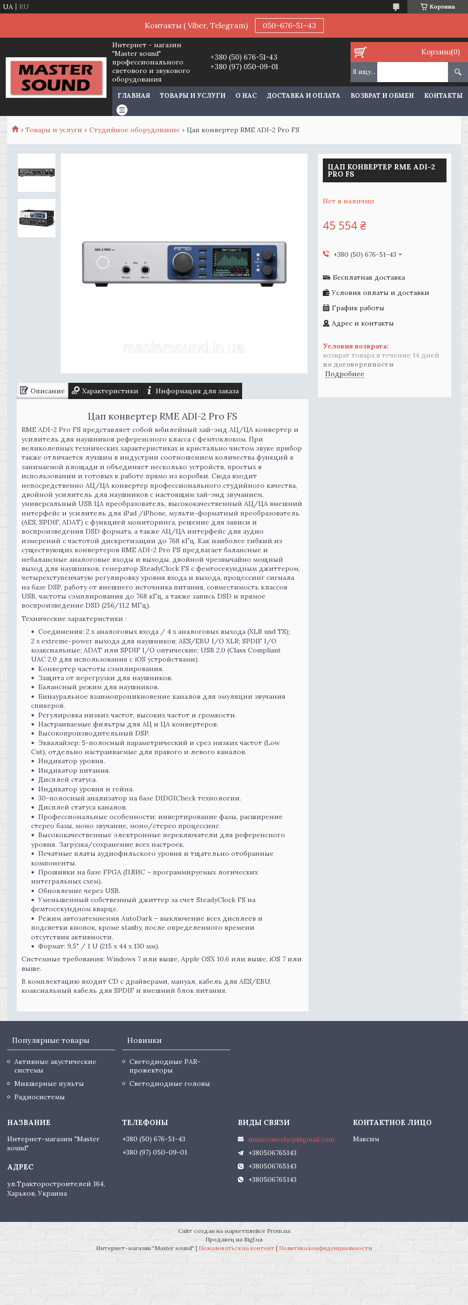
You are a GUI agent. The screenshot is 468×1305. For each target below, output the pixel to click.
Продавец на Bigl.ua (234, 1239)
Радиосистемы (39, 1097)
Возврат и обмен (382, 96)
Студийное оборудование (134, 130)
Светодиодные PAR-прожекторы (165, 1065)
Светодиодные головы (169, 1083)
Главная (133, 96)
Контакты (443, 96)
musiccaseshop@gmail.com (291, 1139)
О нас (246, 96)
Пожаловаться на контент (237, 1248)
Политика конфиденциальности (325, 1248)
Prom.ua (278, 1230)
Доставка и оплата (303, 96)
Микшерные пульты (49, 1083)
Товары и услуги (192, 96)
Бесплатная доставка (369, 278)
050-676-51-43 (289, 25)
